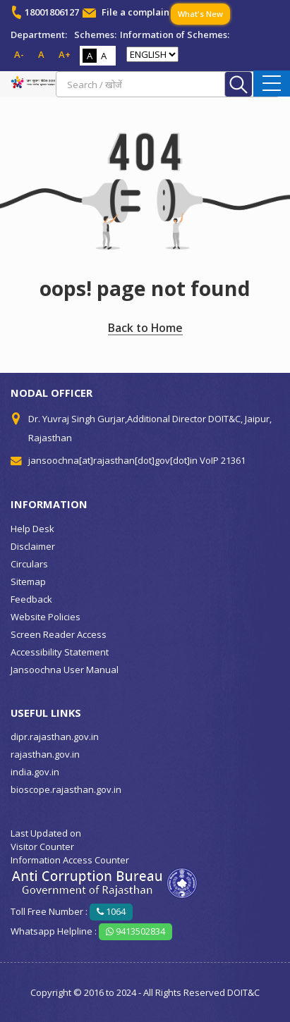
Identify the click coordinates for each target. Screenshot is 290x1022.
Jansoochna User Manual (65, 669)
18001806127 (52, 12)
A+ (65, 54)
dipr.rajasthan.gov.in (55, 736)
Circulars (29, 564)
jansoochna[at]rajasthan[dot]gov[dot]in (113, 460)
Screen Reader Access (59, 634)
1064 (111, 911)
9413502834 (135, 931)
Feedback (31, 599)
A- (19, 54)
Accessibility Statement (60, 652)
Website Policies (45, 616)
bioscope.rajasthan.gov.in (66, 789)
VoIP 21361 (223, 460)
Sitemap (28, 581)
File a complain (135, 12)
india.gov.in (35, 771)
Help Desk (32, 528)
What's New (200, 13)
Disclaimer (33, 546)
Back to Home (145, 327)
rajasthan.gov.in (45, 754)
